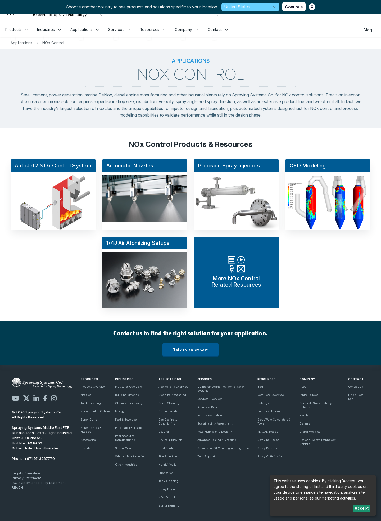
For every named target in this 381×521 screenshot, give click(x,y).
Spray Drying (167, 489)
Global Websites (310, 431)
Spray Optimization (270, 456)
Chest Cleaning (168, 403)
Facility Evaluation (209, 415)
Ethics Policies (309, 394)
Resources (152, 29)
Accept (362, 508)
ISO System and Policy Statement (39, 483)
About (303, 386)
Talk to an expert (190, 350)
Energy (119, 411)
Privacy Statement (26, 478)
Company (186, 29)
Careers (305, 423)
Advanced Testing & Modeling (217, 439)
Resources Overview (270, 394)
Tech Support (206, 456)
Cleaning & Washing (172, 394)
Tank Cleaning (91, 403)
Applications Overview (173, 386)
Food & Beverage (126, 419)
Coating (163, 431)
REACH (17, 487)
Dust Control (166, 448)
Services (119, 29)
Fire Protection (167, 456)
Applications (84, 29)
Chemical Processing (129, 403)
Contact (218, 29)
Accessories (88, 439)
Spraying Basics (268, 439)
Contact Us (355, 386)
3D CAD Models (267, 431)
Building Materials (127, 394)
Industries (49, 29)
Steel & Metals (124, 448)
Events (304, 415)
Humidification (168, 464)
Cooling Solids (168, 411)
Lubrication (166, 472)
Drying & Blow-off (170, 439)
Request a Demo (208, 407)
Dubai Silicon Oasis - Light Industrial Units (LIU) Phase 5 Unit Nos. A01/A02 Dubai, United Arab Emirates (42, 437)
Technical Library (269, 411)
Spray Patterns (267, 448)
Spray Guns (89, 419)
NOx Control (166, 497)
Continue (294, 7)
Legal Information (26, 473)
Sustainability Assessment (214, 423)
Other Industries (126, 464)
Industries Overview (128, 386)
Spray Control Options (95, 411)
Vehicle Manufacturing (130, 456)
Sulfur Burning (168, 505)
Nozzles (86, 394)
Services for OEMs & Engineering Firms (223, 448)
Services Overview (209, 398)
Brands (85, 448)
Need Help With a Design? (214, 431)
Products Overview (93, 386)
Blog (368, 30)
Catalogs (263, 403)
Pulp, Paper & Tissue (128, 427)
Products (16, 29)
